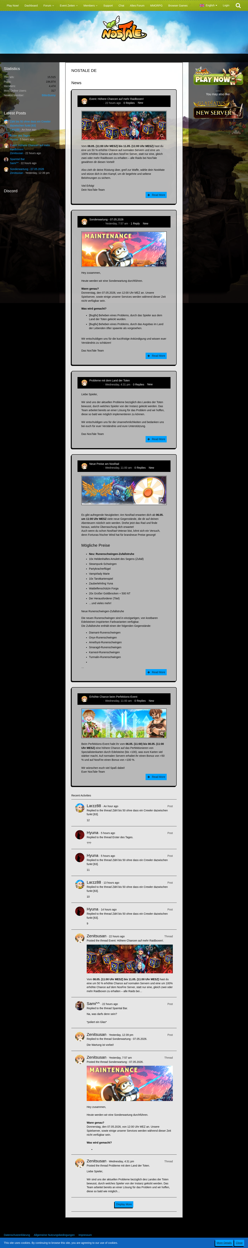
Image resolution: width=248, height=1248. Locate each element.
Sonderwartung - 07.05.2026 (27, 169)
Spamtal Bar (17, 159)
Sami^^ (14, 163)
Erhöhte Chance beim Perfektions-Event (113, 696)
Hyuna (14, 139)
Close (239, 1242)
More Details (224, 1242)
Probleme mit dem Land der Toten (109, 380)
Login (226, 5)
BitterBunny (49, 95)
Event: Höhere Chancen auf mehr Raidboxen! (116, 98)
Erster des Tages (20, 135)
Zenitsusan (16, 153)
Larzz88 (15, 129)
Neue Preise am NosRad (104, 463)
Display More (124, 1204)
